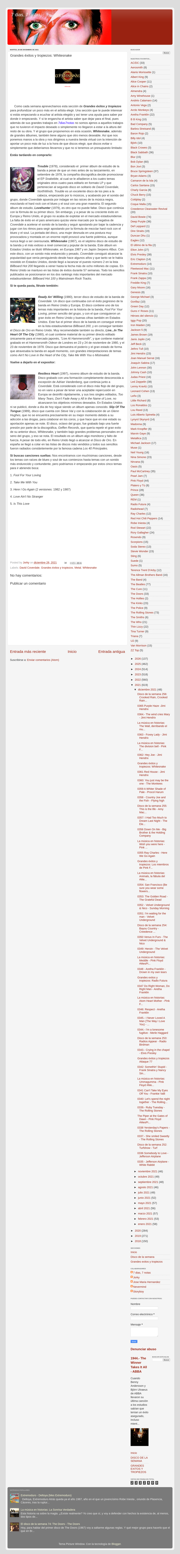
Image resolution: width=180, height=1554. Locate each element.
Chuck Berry (138, 194)
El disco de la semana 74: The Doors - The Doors (50, 1523)
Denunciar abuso (143, 1349)
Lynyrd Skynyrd (140, 419)
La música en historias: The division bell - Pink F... (151, 746)
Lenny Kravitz (139, 386)
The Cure (136, 589)
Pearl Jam (137, 475)
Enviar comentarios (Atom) (43, 659)
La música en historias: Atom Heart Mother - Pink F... (153, 1001)
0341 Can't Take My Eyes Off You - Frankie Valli (152, 1092)
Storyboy (138, 1291)
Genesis (135, 292)
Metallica (136, 438)
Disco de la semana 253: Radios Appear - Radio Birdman (152, 1041)
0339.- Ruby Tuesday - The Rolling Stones (151, 1109)
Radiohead (137, 508)
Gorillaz (135, 301)
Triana (134, 636)
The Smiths (137, 617)
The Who (136, 622)
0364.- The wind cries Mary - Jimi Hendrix (153, 716)
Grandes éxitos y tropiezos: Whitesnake (151, 765)
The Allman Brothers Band (146, 574)
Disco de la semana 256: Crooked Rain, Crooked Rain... (152, 697)
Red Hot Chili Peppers (144, 518)
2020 (138, 1230)
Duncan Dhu (138, 235)
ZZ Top (135, 650)
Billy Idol (136, 138)
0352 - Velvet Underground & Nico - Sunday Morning (153, 906)
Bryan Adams (139, 175)
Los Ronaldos (139, 405)
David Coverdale (30, 567)
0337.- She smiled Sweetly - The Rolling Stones (153, 1138)
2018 (138, 1241)
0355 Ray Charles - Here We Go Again (152, 854)
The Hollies (137, 598)
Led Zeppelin (138, 381)
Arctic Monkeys (140, 110)
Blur (133, 157)
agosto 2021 (146, 1187)
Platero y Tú (138, 485)
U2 (132, 640)
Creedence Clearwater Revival (149, 208)
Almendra (136, 91)
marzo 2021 (145, 1213)
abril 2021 (144, 1208)
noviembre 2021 (148, 1171)
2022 (138, 679)
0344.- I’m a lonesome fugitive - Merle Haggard (152, 1031)
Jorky (136, 1277)
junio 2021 (144, 1197)
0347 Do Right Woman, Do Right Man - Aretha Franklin (153, 989)
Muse (134, 447)
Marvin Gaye (138, 433)
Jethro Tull (137, 348)
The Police (137, 607)
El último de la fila (141, 245)
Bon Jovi (136, 166)
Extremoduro (138, 263)
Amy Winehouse (140, 95)
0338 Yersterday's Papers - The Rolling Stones (153, 1129)
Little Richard (138, 400)
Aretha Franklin (140, 114)
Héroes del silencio (142, 315)
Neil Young (137, 452)
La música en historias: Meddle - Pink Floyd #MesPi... (151, 960)
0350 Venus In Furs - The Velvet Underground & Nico (152, 940)
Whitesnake (90, 567)
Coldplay (136, 199)
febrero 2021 (146, 1218)
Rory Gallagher (140, 532)
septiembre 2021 (148, 1182)
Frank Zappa (138, 278)
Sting (134, 556)
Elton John (137, 249)
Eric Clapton (138, 259)
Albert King (137, 77)
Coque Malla (138, 204)
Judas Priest (138, 377)
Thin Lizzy (137, 626)
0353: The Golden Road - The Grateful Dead (152, 898)
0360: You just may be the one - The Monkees (152, 782)
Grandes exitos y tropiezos (147, 1261)
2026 (138, 658)
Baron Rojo (137, 133)
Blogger (116, 1543)
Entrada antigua (111, 651)
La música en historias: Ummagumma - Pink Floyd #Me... (151, 1082)
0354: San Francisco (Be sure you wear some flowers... (152, 888)
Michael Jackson (141, 443)
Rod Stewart (138, 527)
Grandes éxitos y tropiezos (57, 567)
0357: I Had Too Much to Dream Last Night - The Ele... (152, 821)
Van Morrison (138, 645)
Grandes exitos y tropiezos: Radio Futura (152, 979)
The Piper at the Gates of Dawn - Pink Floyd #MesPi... (152, 1119)
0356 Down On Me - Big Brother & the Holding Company (151, 832)
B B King (136, 119)
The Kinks (137, 603)
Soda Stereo (138, 546)
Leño (134, 395)
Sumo (134, 565)
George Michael (140, 296)
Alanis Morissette (141, 72)
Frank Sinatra (139, 273)
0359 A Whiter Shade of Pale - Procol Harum (151, 790)
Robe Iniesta (138, 523)
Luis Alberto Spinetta (143, 414)
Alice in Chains (139, 86)
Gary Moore (138, 287)
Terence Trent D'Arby (143, 570)
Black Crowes (139, 147)
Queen (135, 494)
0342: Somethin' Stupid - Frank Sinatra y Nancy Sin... (152, 1070)
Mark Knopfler (139, 428)
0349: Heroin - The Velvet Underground (152, 950)
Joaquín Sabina (140, 362)
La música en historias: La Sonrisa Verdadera (48, 1509)
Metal (77, 567)
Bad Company (139, 124)
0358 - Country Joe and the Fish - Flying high (151, 799)
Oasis (134, 466)
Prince (134, 490)
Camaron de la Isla (142, 180)
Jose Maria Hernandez (146, 1282)
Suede (134, 560)
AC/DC (135, 62)
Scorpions (137, 541)
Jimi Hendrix (138, 353)
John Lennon (138, 367)
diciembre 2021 (147, 689)
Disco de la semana (142, 1256)
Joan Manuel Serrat (142, 358)
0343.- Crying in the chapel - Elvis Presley (153, 1051)
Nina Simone (138, 457)
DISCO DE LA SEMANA (139, 1459)
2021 (138, 684)
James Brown (139, 334)
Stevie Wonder (139, 551)
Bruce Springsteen (142, 171)
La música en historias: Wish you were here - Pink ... (151, 844)
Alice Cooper (138, 81)
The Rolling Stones (142, 612)
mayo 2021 (145, 1203)
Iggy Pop (136, 320)
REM (134, 499)
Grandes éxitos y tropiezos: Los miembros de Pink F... (153, 864)
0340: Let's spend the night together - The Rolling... (153, 1100)
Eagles (135, 240)
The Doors (137, 593)
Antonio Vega (139, 105)
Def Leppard (138, 226)
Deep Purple (138, 221)
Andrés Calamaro (141, 100)
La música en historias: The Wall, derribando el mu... (152, 726)
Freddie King (138, 282)
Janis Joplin (138, 339)
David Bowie (138, 216)
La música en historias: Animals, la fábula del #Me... (151, 876)
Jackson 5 (137, 329)
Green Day (137, 306)
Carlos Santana (140, 185)
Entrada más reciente (28, 651)
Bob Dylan (137, 161)
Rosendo (136, 537)
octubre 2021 (146, 1176)
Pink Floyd (137, 480)
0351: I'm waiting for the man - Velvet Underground (151, 917)
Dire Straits (137, 231)
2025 (138, 663)
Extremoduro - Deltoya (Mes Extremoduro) (46, 1495)
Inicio (72, 651)
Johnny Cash (138, 372)
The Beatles (138, 584)
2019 (138, 1235)
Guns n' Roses (139, 311)
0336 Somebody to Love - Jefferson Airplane (152, 1155)
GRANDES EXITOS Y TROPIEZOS (138, 1469)
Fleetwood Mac (140, 268)
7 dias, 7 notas (25, 14)
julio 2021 (144, 1192)
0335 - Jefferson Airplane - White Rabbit (153, 1163)
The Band (136, 579)
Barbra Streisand (141, 128)
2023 (138, 674)
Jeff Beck (136, 344)
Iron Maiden (138, 325)
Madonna (136, 424)
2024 (138, 669)
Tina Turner (137, 631)
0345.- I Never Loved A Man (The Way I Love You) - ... (151, 1021)
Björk (134, 142)
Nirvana (135, 461)
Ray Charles (138, 513)
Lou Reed (136, 410)
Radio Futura (138, 504)
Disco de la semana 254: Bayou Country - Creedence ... (152, 928)
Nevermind (139, 1286)
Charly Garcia (139, 190)
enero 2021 (145, 1224)
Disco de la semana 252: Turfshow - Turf (152, 1146)
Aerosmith (137, 67)
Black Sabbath (139, 152)
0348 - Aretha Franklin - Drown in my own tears (152, 970)
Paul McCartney (140, 471)
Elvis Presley (138, 254)
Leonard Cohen (140, 391)
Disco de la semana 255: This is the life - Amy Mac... (152, 809)
